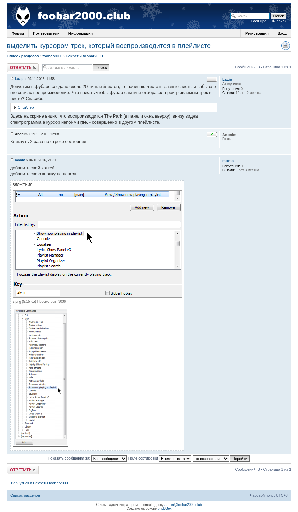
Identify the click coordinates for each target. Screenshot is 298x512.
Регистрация (257, 33)
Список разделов (23, 56)
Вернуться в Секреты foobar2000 (39, 483)
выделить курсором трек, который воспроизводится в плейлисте (109, 45)
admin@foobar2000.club (183, 505)
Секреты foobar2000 (84, 56)
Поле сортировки (159, 458)
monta (20, 160)
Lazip (19, 79)
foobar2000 (52, 56)
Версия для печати (285, 45)
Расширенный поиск (268, 21)
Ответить (23, 67)
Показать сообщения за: (87, 458)
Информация (80, 33)
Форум (18, 33)
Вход (282, 33)
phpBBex (165, 508)
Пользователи (46, 33)
